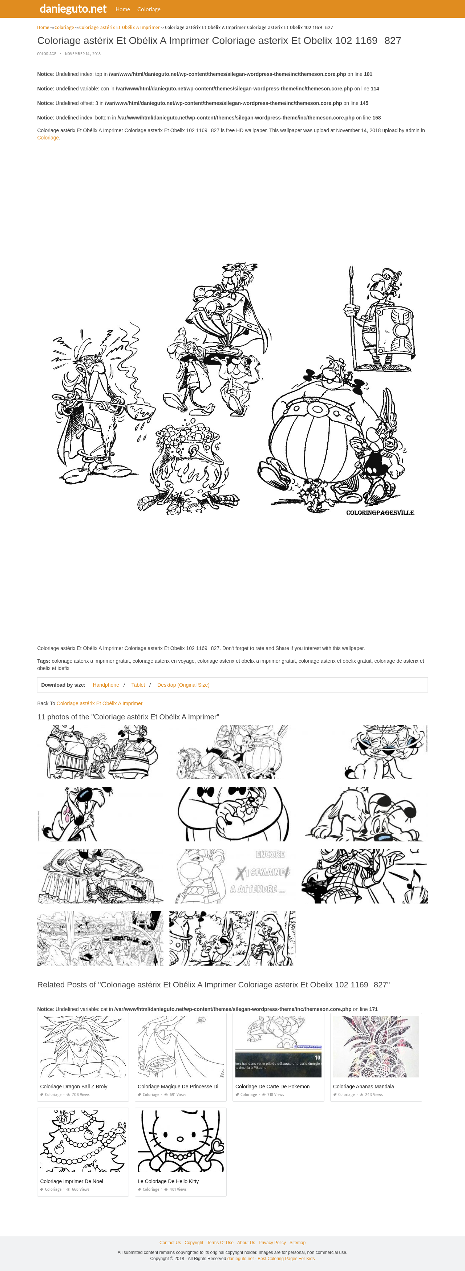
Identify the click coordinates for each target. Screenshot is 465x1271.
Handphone (106, 685)
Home (124, 9)
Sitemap (298, 1242)
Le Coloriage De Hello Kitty (168, 1181)
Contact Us (170, 1242)
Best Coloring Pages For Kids (286, 1258)
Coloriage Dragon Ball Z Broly (73, 1086)
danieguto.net (74, 8)
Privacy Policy (272, 1242)
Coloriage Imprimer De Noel (71, 1181)
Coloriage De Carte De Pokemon (272, 1086)
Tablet (138, 685)
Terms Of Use (220, 1242)
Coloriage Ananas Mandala (363, 1086)
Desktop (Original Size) (183, 685)
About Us (246, 1242)
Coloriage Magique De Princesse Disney (183, 1086)
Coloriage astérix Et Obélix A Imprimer (100, 703)
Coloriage (150, 9)
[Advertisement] (232, 197)
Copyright (194, 1242)
